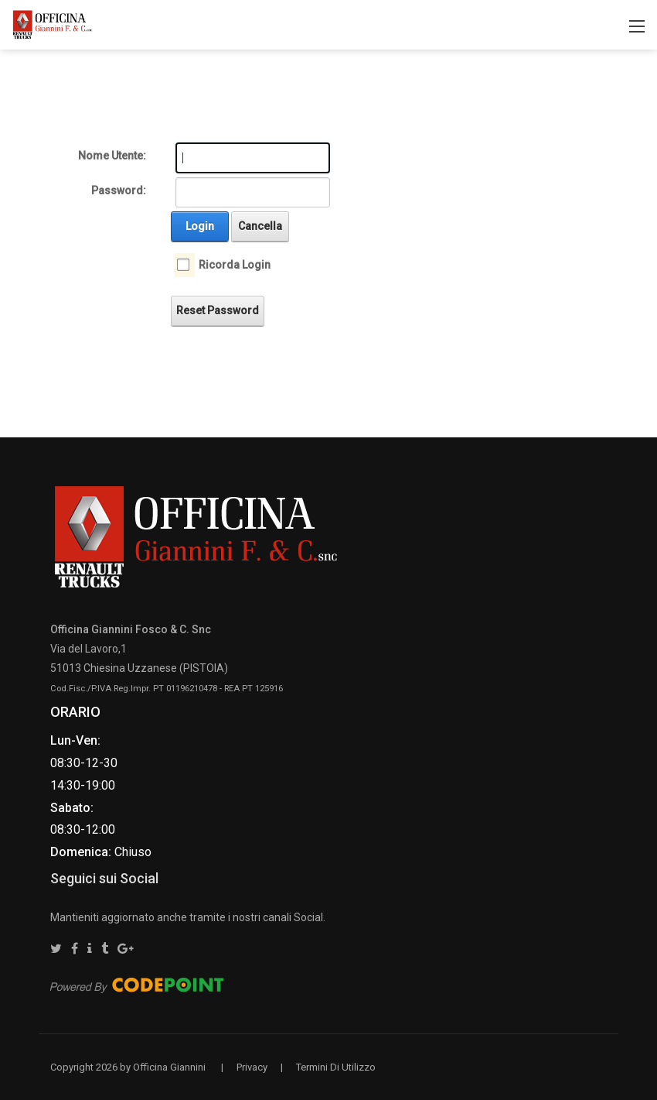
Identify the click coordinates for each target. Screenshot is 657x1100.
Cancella (260, 226)
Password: (118, 190)
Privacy (252, 1067)
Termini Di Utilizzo (336, 1067)
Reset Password (217, 310)
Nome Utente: (112, 155)
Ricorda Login (235, 265)
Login (200, 226)
